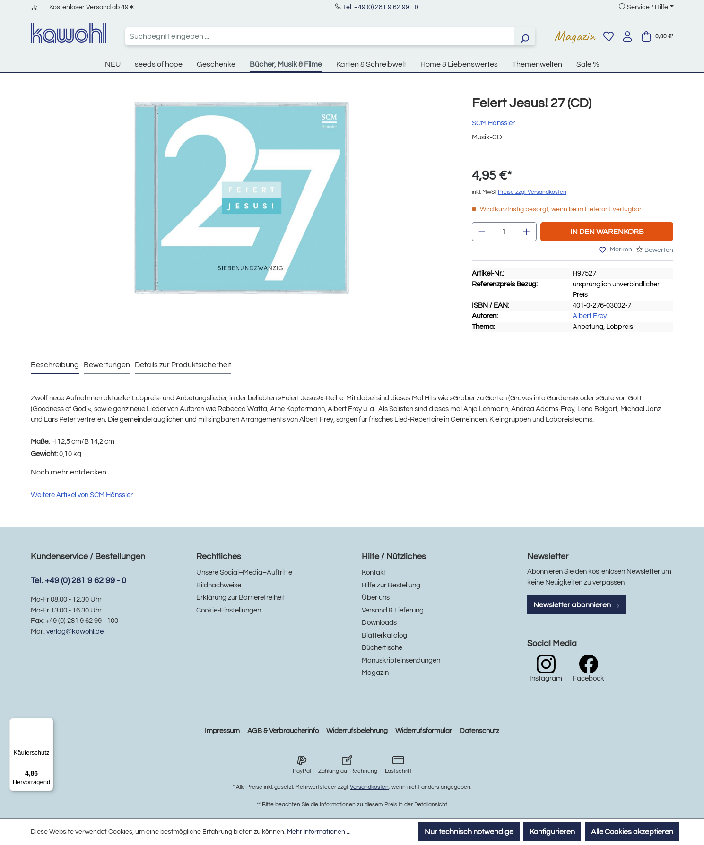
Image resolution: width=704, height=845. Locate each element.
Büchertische (382, 647)
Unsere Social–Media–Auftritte (244, 572)
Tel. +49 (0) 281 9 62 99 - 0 (380, 7)
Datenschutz (479, 730)
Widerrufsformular (423, 730)
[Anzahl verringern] (482, 231)
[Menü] (47, 723)
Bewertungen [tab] (107, 365)
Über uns (376, 597)
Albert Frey (590, 315)
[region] (241, 207)
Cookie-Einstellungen (228, 610)
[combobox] (319, 36)
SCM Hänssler (493, 123)
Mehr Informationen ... (319, 831)
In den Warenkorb (607, 231)
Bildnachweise (218, 585)
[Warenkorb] (657, 36)
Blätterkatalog (384, 635)
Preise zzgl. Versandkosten (532, 192)
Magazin (574, 36)
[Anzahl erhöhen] (527, 231)
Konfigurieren (552, 832)
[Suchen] (524, 36)
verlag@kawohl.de (75, 631)
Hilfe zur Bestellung (391, 585)
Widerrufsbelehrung (357, 730)
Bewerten (658, 250)
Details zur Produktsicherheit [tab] (183, 365)
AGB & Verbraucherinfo (283, 730)
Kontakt (374, 572)
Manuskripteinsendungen (401, 660)
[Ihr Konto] (627, 36)
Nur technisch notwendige (469, 832)
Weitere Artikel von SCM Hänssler (82, 495)
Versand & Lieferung (393, 610)
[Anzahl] (504, 231)
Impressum (222, 730)
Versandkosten (369, 787)
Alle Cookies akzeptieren (632, 832)
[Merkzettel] (608, 36)
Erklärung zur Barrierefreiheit (240, 597)
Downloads (379, 622)
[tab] (55, 365)
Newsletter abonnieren (576, 605)
